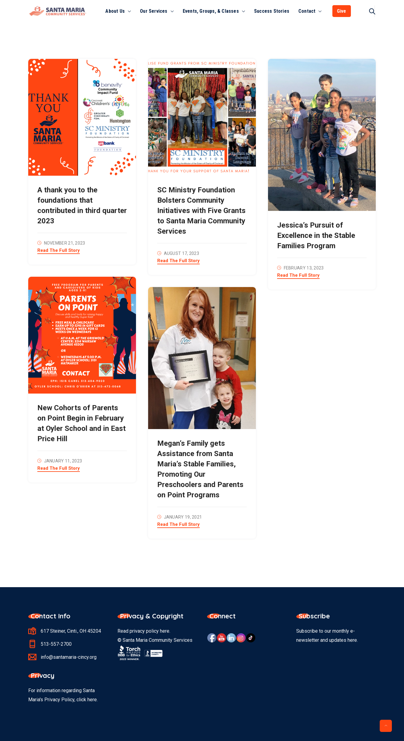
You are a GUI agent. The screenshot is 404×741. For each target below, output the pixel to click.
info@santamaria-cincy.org (69, 657)
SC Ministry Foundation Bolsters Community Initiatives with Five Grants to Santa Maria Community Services (201, 210)
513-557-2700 (56, 644)
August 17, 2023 (181, 253)
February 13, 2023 (304, 268)
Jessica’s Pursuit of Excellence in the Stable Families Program (316, 235)
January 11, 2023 (63, 460)
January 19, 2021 (183, 517)
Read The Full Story (58, 250)
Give (341, 11)
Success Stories (271, 11)
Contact (306, 11)
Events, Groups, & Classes (211, 11)
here (164, 631)
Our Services (153, 11)
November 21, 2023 (64, 243)
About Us (115, 11)
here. (92, 699)
